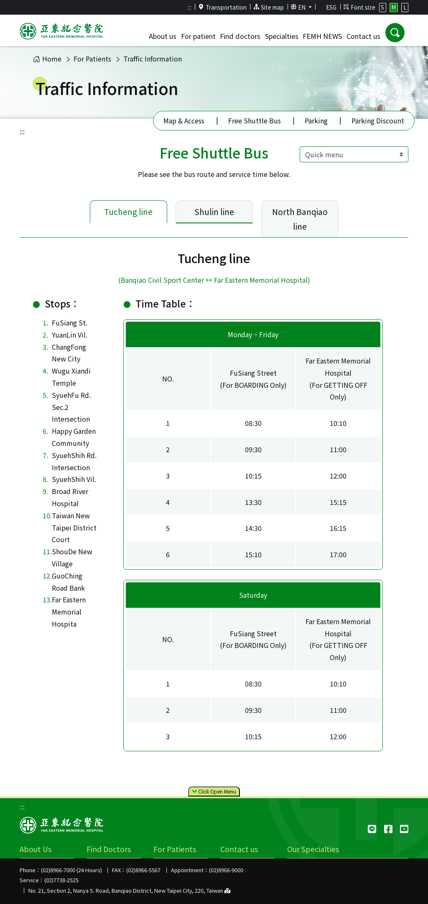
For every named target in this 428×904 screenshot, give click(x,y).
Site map (268, 7)
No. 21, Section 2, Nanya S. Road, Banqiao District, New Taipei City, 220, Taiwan (129, 890)
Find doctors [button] (240, 36)
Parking (316, 120)
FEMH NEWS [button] (322, 36)
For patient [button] (198, 36)
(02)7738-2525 (61, 880)
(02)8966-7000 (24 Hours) (71, 870)
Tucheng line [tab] (128, 212)
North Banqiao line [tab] (300, 219)
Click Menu (214, 792)
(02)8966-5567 (143, 870)
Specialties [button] (281, 36)
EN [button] (299, 7)
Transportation (222, 7)
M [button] (393, 7)
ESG (327, 7)
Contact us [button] (363, 36)
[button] (395, 33)
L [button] (405, 7)
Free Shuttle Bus (254, 120)
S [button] (382, 7)
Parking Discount (378, 120)
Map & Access (183, 120)
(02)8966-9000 (226, 870)
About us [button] (162, 36)
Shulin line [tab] (214, 212)
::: (189, 7)
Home (47, 58)
